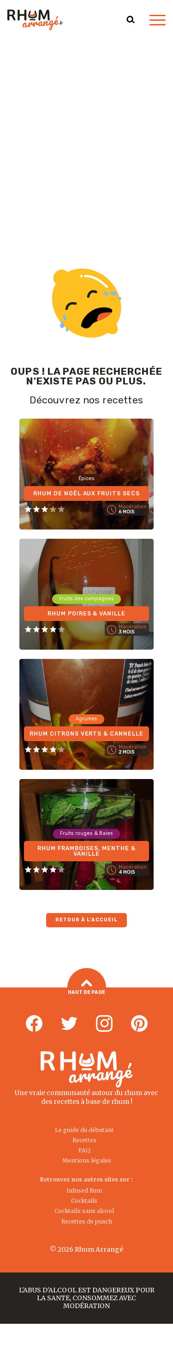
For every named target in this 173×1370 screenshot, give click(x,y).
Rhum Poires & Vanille (87, 613)
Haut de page (86, 987)
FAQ (84, 1150)
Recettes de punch (86, 1221)
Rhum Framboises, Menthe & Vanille (86, 851)
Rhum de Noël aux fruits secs (86, 493)
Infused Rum (84, 1190)
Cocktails (84, 1200)
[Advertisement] (86, 131)
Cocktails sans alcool (84, 1210)
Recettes (84, 1140)
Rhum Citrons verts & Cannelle (86, 734)
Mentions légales (86, 1160)
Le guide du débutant (84, 1129)
